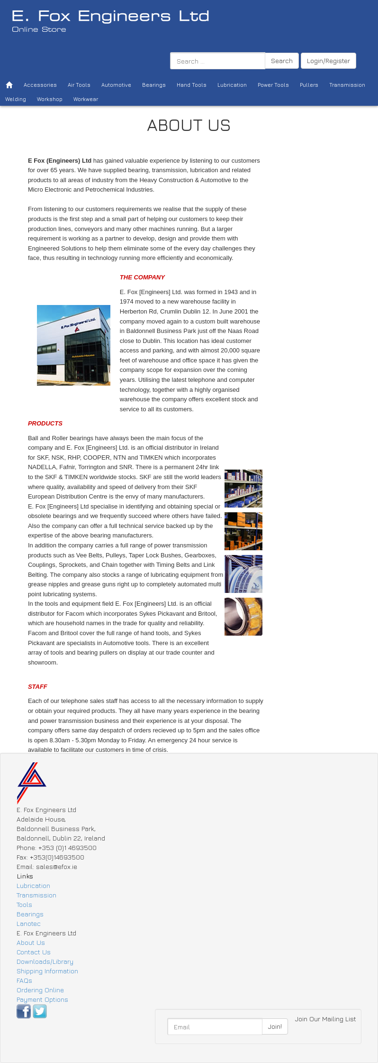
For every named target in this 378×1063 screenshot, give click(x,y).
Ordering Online (40, 990)
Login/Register (328, 60)
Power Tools (273, 85)
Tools (24, 904)
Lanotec (29, 923)
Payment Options (42, 999)
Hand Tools (192, 85)
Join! (275, 1026)
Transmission (347, 85)
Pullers (309, 85)
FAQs (24, 980)
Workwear (85, 99)
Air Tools (79, 85)
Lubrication (232, 85)
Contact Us (34, 952)
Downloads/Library (45, 961)
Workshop (50, 99)
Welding (15, 99)
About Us (31, 942)
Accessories (40, 85)
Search (282, 60)
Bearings (154, 85)
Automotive (116, 85)
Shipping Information (47, 971)
